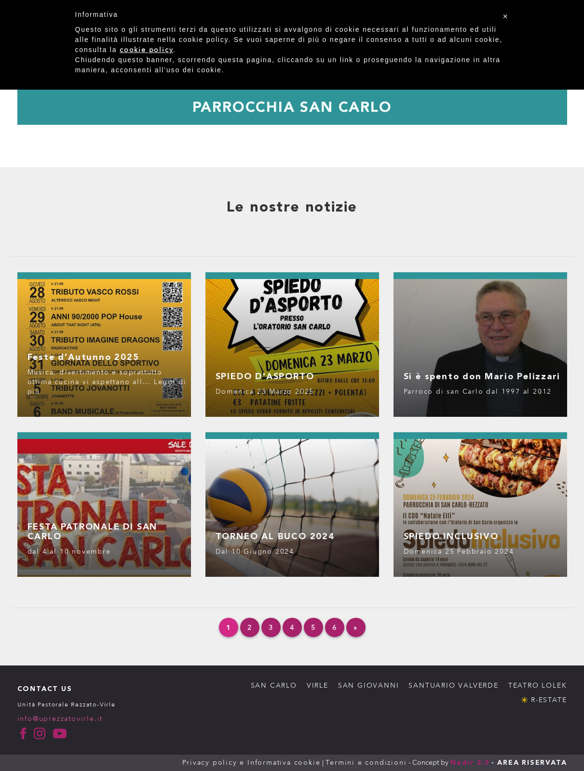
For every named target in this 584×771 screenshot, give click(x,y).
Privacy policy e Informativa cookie (251, 762)
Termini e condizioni (366, 762)
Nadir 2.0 (469, 762)
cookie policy (146, 49)
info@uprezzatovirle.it (60, 718)
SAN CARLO (274, 685)
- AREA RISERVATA (529, 762)
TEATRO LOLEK (537, 685)
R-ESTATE (549, 700)
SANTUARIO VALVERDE (453, 685)
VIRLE (317, 685)
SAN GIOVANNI (368, 685)
